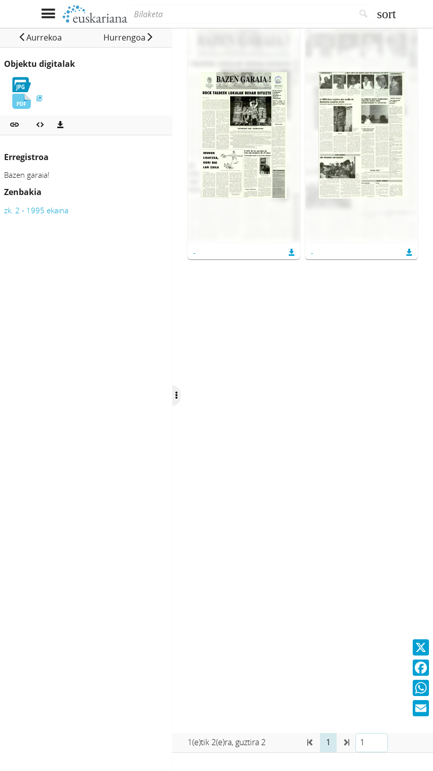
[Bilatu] (363, 14)
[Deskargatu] (60, 125)
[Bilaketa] (240, 14)
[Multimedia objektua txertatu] (40, 125)
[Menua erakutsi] (48, 14)
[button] (40, 37)
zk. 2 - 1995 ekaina (36, 210)
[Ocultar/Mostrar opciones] (176, 396)
